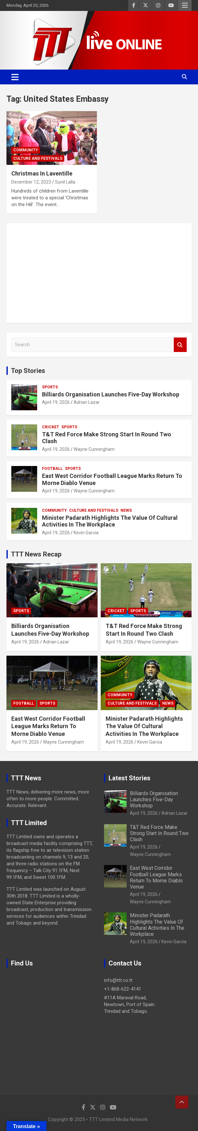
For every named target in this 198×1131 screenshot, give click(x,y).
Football (52, 468)
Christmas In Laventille (41, 173)
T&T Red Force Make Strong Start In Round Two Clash (159, 833)
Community (25, 150)
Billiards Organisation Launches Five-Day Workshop (110, 394)
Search (180, 344)
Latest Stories (130, 778)
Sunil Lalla (65, 182)
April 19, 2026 (56, 402)
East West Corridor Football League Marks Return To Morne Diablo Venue (48, 726)
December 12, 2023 (31, 182)
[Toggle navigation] (15, 77)
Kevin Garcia (86, 532)
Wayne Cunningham (94, 449)
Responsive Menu (185, 5)
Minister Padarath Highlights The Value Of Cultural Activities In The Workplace (110, 521)
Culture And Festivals (37, 158)
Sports (50, 387)
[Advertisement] (99, 273)
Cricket (50, 427)
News (126, 510)
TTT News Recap (36, 554)
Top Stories (28, 371)
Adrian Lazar (87, 402)
